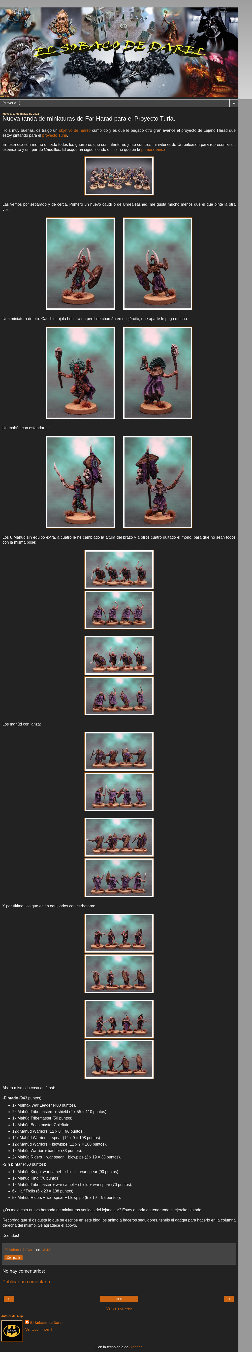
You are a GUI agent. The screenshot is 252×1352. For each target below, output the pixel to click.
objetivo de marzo (75, 130)
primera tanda (153, 149)
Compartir (13, 1257)
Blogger (135, 1347)
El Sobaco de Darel (46, 1323)
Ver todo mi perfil (38, 1329)
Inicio (119, 1299)
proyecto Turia (54, 135)
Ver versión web (119, 1308)
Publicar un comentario (26, 1281)
